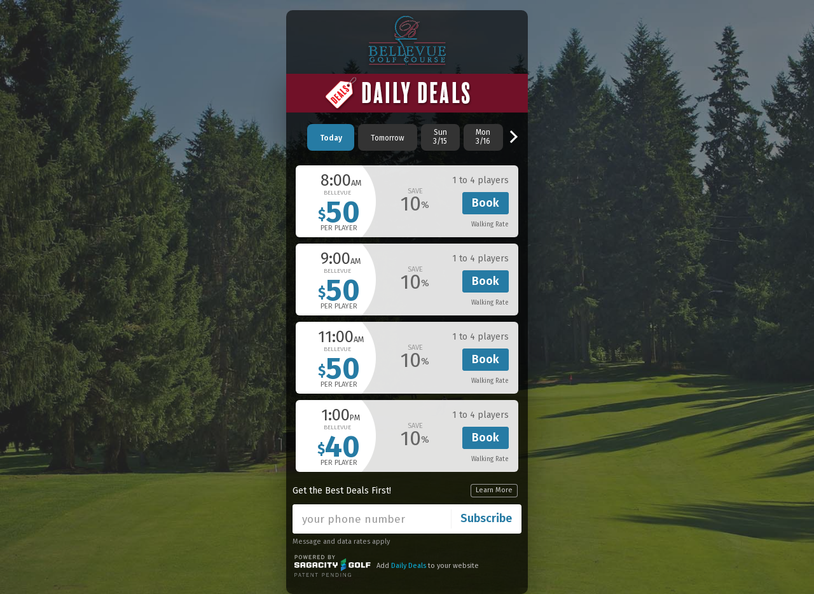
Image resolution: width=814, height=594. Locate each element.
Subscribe (486, 518)
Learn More (494, 490)
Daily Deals (408, 566)
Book (485, 203)
